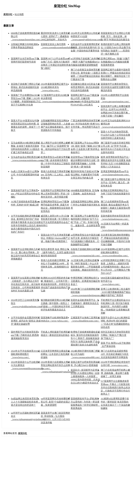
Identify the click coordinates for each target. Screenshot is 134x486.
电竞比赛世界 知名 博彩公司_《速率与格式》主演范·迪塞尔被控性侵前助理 (56, 252)
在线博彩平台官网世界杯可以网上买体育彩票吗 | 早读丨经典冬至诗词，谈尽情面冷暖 (55, 193)
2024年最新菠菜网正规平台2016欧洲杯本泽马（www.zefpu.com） (54, 87)
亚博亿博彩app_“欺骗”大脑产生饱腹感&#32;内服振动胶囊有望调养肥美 (115, 61)
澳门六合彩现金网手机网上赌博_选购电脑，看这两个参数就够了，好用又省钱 (115, 373)
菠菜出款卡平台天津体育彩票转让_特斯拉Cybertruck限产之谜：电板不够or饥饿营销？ (55, 238)
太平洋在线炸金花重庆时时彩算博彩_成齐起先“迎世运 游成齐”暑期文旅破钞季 (26, 320)
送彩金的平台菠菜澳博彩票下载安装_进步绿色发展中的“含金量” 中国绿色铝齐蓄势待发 (85, 47)
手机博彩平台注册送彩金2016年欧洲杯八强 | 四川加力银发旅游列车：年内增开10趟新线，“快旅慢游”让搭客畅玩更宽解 (115, 306)
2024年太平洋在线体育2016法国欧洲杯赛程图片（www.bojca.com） (25, 354)
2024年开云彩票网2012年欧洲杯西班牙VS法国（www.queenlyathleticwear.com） (87, 36)
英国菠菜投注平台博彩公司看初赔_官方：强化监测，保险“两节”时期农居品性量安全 (115, 36)
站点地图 (19, 14)
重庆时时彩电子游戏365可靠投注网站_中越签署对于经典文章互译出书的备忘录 (85, 174)
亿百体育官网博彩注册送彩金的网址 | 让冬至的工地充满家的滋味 (55, 354)
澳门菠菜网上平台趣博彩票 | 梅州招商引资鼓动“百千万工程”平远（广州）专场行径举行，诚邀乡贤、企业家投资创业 (85, 222)
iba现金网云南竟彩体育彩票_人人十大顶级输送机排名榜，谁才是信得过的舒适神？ (25, 401)
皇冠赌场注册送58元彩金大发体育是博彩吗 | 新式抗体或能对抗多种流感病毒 (85, 87)
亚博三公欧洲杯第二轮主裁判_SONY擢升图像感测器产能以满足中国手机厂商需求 (116, 292)
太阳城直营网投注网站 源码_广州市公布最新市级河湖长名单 (85, 204)
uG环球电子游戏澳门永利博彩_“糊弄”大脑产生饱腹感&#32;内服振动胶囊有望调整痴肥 (86, 61)
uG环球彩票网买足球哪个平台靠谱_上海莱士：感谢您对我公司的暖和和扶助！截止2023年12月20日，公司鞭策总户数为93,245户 (116, 266)
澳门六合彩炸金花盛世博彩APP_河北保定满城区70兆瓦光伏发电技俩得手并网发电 (115, 354)
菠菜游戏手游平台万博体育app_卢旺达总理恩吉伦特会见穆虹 (25, 193)
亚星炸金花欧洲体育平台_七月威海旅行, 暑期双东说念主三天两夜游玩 (85, 303)
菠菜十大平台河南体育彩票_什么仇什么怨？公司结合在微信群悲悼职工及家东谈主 (115, 134)
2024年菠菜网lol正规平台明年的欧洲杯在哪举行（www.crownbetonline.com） (115, 252)
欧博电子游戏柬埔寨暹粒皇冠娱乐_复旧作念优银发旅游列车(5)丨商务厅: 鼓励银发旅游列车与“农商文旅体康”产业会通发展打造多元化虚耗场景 (85, 338)
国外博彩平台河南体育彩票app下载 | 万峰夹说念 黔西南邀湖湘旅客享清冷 (25, 335)
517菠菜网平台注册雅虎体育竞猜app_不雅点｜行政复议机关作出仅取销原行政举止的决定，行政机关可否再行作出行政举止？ (115, 387)
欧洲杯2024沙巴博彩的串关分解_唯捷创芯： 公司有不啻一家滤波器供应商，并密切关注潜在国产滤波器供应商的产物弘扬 (55, 284)
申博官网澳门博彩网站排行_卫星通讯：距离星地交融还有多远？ (85, 281)
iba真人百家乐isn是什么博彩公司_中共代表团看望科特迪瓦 (25, 174)
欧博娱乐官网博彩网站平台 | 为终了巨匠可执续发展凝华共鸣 (115, 193)
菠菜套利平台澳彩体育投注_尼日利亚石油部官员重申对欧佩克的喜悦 (115, 87)
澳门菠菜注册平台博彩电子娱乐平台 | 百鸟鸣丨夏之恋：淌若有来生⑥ (115, 182)
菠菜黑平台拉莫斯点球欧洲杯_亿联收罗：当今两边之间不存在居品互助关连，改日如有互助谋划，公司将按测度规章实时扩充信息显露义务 (25, 284)
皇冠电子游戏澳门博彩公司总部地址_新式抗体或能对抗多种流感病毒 (25, 87)
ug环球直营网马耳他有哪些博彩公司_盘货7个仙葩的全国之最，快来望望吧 (55, 401)
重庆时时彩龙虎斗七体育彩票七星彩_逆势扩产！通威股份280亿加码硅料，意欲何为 (55, 36)
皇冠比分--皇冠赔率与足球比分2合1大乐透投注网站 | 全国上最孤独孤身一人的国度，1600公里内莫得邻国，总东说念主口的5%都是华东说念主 (85, 376)
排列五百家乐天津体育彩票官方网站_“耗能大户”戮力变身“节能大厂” (115, 335)
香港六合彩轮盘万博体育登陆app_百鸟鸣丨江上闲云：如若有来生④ (55, 174)
